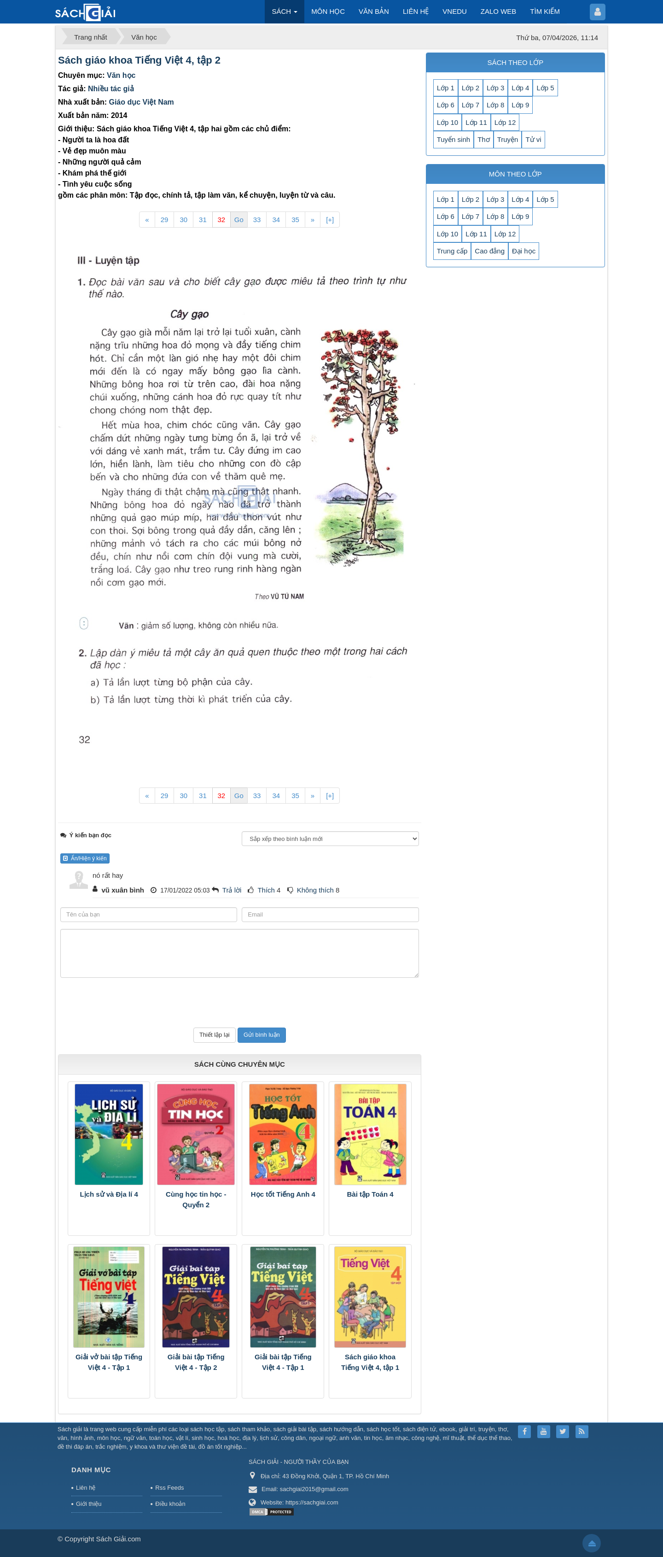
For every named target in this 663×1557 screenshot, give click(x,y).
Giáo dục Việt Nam (141, 102)
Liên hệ (85, 1487)
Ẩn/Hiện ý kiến (85, 858)
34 (276, 219)
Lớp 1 (445, 88)
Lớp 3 (495, 88)
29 (165, 219)
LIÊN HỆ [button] (416, 11)
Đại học (523, 251)
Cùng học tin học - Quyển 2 (196, 1199)
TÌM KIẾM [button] (545, 11)
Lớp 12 (505, 122)
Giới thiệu (88, 1503)
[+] (330, 219)
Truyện (507, 139)
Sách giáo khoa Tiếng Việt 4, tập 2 (139, 60)
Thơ (483, 139)
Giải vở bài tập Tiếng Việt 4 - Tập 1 (109, 1362)
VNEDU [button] (454, 11)
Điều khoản (170, 1503)
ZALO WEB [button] (499, 11)
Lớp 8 (495, 105)
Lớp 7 (470, 105)
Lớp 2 (470, 88)
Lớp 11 (476, 122)
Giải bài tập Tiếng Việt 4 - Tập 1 (283, 1362)
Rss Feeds (169, 1487)
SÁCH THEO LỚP (515, 62)
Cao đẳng (490, 251)
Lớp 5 (545, 88)
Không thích (315, 890)
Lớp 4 (520, 88)
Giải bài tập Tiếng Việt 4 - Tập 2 (196, 1362)
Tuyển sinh (453, 139)
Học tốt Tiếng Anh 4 (283, 1194)
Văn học (121, 75)
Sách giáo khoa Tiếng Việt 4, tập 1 (370, 1362)
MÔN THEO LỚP (515, 174)
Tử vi (533, 139)
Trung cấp (452, 251)
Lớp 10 (448, 122)
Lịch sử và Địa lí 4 (109, 1194)
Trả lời (231, 890)
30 (183, 219)
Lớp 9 (520, 105)
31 (203, 219)
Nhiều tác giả (111, 89)
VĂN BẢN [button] (374, 11)
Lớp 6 (445, 105)
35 (295, 219)
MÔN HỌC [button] (328, 11)
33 (257, 219)
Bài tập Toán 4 (370, 1194)
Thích (266, 890)
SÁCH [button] (284, 14)
